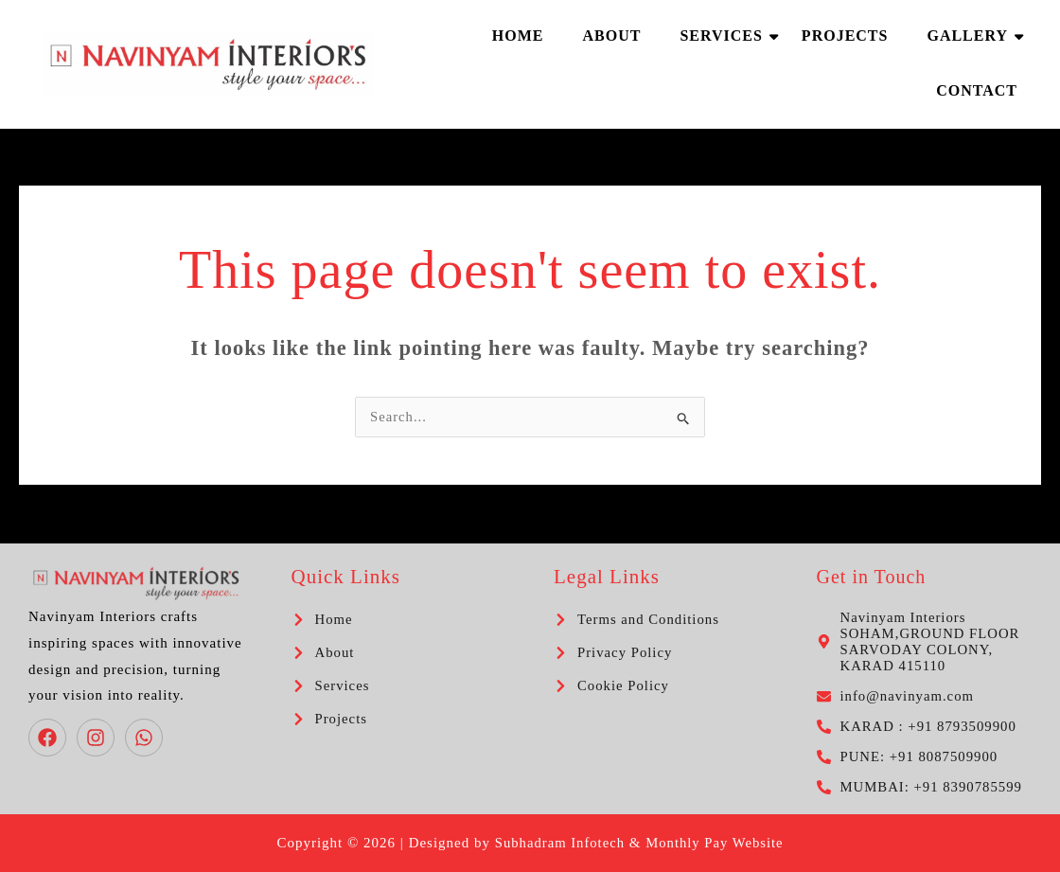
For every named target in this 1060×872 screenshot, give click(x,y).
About (611, 35)
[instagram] (98, 737)
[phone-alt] (918, 727)
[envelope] (897, 696)
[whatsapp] (146, 737)
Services (725, 35)
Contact (976, 90)
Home (518, 35)
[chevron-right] (323, 620)
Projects (845, 35)
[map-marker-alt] (925, 642)
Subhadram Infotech (558, 842)
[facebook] (50, 737)
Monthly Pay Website (715, 842)
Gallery (972, 35)
